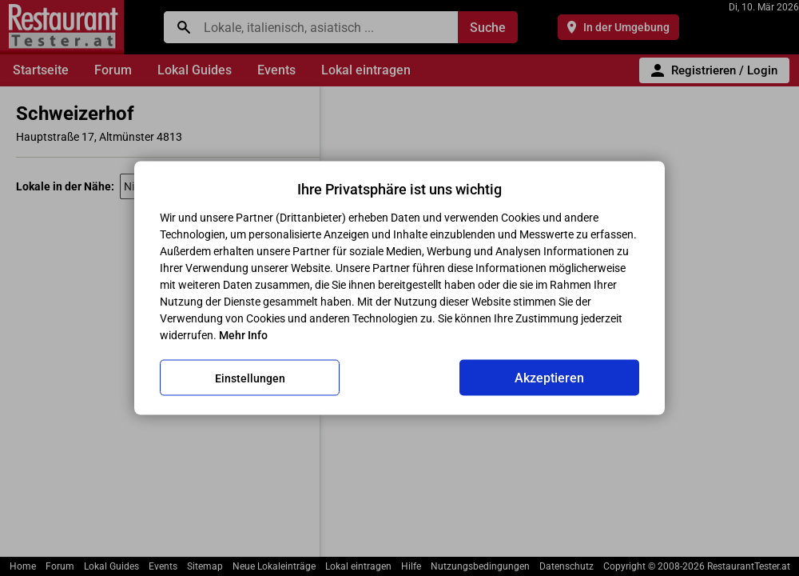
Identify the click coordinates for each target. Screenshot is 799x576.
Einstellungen (250, 377)
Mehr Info (243, 335)
